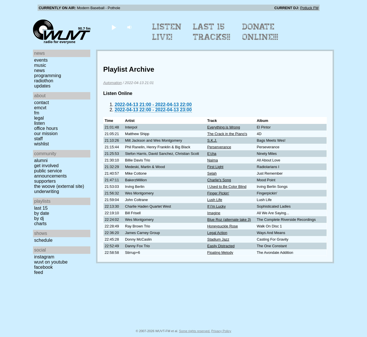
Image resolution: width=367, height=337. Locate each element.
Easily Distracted (221, 246)
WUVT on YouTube (51, 262)
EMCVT (40, 107)
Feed (38, 272)
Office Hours (46, 128)
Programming (47, 75)
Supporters (45, 181)
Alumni (41, 160)
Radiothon (43, 80)
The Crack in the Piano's (227, 134)
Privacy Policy (221, 331)
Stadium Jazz (218, 239)
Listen (39, 123)
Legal (39, 118)
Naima (212, 160)
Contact (41, 102)
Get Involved (46, 165)
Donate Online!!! (260, 32)
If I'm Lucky (216, 206)
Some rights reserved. (194, 331)
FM (36, 112)
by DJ (39, 218)
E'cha (211, 153)
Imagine (213, 213)
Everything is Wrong (223, 127)
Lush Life (214, 200)
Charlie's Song (219, 180)
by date (41, 213)
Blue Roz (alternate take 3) (229, 219)
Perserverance (219, 147)
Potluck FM (309, 8)
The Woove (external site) (59, 186)
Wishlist (41, 143)
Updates (42, 85)
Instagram (44, 256)
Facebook (43, 267)
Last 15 (41, 208)
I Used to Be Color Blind (227, 186)
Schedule (43, 240)
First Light (215, 167)
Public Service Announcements (50, 173)
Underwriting (46, 191)
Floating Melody (220, 252)
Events (41, 60)
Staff (38, 138)
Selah (212, 173)
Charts (40, 223)
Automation (112, 83)
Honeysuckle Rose (222, 226)
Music (40, 65)
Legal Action (217, 233)
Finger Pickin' (218, 193)
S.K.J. (212, 140)
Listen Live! (167, 32)
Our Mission (46, 133)
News (39, 70)
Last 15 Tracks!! (212, 32)
